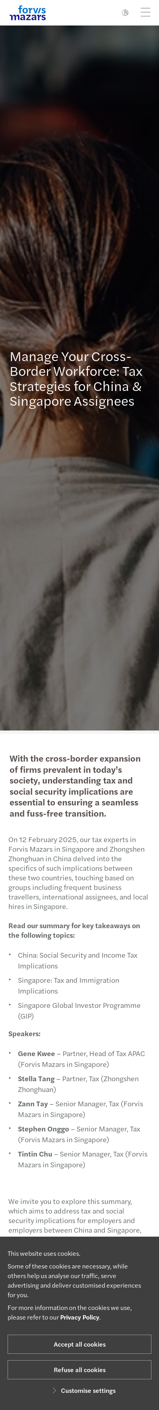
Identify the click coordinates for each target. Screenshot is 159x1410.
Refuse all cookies (80, 1369)
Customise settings (83, 1390)
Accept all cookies (80, 1344)
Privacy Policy (79, 1317)
